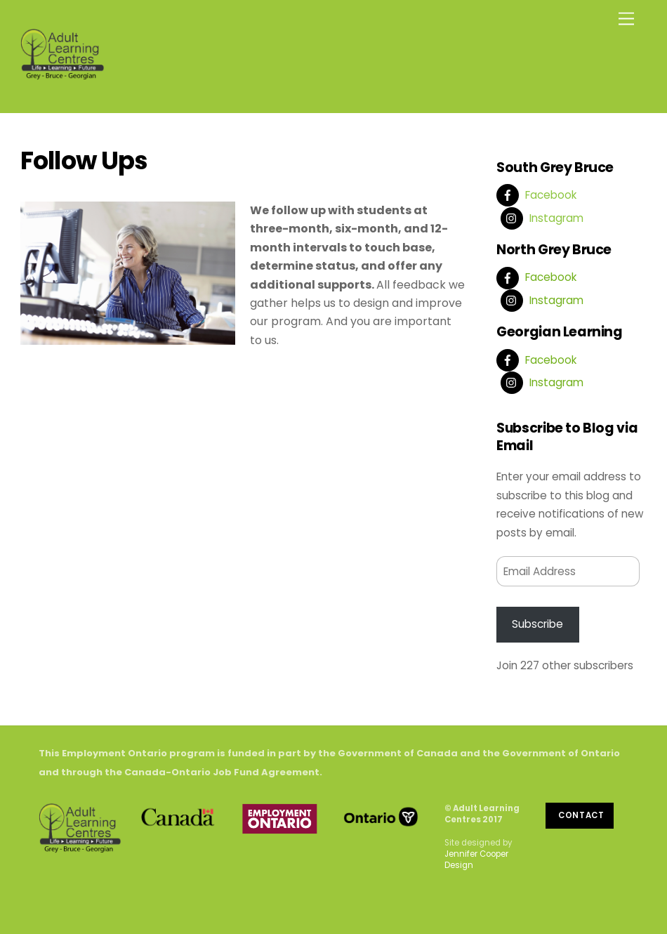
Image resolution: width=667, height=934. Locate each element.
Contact (581, 815)
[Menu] (626, 19)
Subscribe (537, 624)
